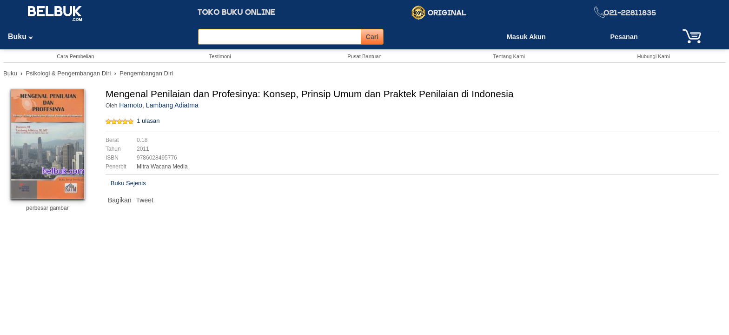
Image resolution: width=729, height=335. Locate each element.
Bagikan (120, 200)
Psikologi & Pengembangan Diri (68, 73)
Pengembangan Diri (146, 73)
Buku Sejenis (128, 183)
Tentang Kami (509, 56)
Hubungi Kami (653, 56)
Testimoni (220, 56)
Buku (24, 36)
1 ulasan (148, 120)
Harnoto (130, 105)
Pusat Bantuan (364, 56)
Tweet (144, 200)
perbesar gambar (47, 208)
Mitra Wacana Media (162, 166)
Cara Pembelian (75, 56)
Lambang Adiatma (172, 105)
